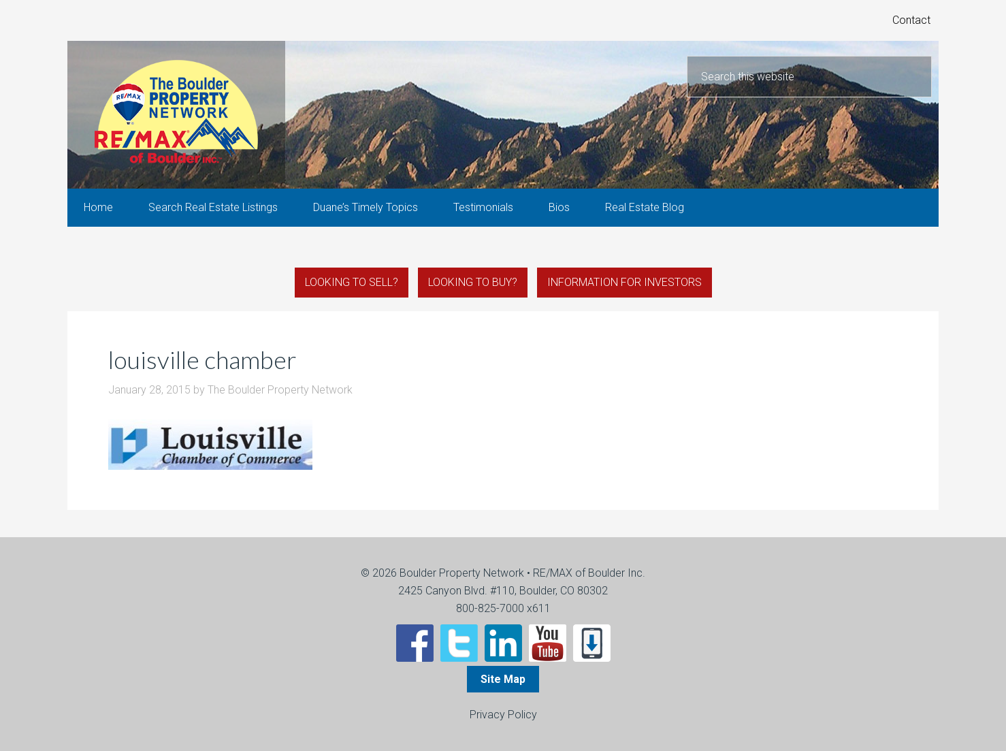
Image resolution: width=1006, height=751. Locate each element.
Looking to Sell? (351, 282)
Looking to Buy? (472, 282)
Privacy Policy (503, 714)
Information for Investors (624, 282)
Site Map (503, 679)
